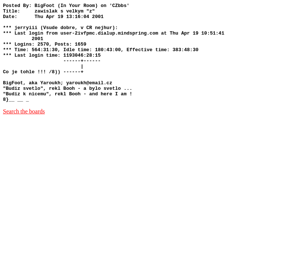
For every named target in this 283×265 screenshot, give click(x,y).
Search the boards (24, 131)
